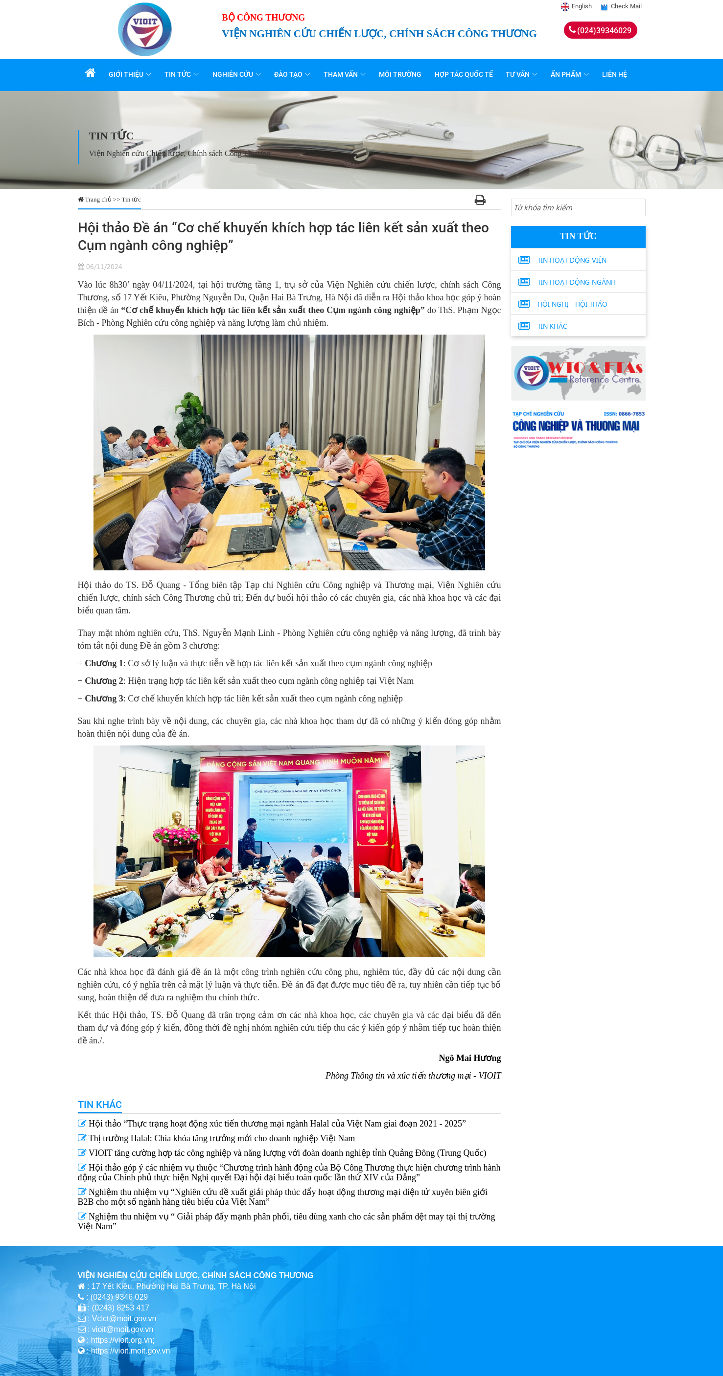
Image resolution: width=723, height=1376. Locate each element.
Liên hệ (615, 74)
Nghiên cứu (234, 74)
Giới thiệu (128, 74)
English (582, 6)
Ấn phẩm (567, 74)
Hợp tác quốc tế (465, 74)
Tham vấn (342, 74)
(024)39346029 (604, 30)
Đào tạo (290, 74)
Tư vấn (519, 74)
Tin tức (179, 74)
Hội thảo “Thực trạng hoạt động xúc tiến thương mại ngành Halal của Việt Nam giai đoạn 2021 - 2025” (272, 1123)
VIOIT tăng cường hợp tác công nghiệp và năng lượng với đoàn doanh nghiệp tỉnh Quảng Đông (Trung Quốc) (282, 1153)
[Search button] (636, 208)
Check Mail (626, 6)
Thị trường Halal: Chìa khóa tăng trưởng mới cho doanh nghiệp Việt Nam (216, 1138)
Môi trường (401, 74)
